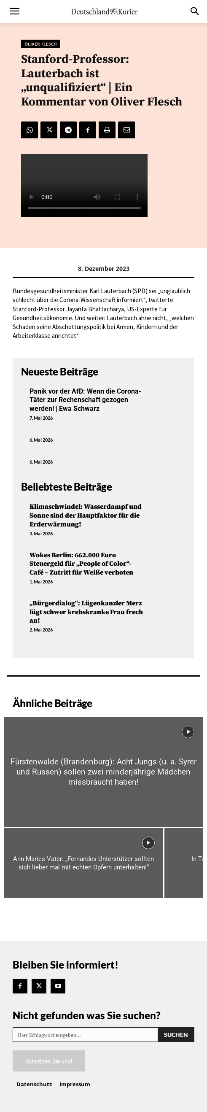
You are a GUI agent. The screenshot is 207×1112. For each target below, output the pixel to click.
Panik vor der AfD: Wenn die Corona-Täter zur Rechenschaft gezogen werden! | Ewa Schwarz (85, 400)
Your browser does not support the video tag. (84, 185)
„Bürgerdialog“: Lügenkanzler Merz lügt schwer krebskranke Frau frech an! (86, 612)
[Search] (176, 1034)
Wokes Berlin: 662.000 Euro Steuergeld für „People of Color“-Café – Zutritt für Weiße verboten (81, 564)
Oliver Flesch (40, 44)
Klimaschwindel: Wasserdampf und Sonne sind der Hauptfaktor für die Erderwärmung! (86, 515)
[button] (14, 11)
